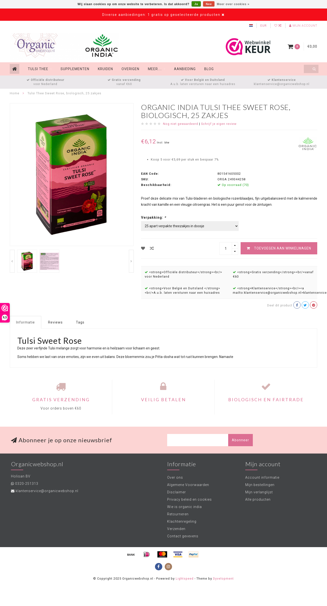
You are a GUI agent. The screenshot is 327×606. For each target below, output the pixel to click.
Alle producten (258, 499)
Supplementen (75, 69)
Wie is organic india (184, 507)
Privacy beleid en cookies (189, 499)
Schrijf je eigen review (218, 124)
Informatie (25, 322)
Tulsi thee (38, 69)
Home (14, 93)
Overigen (130, 69)
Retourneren (178, 514)
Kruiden (105, 69)
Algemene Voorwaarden (188, 485)
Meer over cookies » (233, 4)
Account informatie (262, 477)
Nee (209, 4)
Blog (209, 69)
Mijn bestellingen (260, 485)
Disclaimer (176, 492)
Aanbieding (185, 69)
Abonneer (240, 440)
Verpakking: (153, 217)
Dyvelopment (223, 578)
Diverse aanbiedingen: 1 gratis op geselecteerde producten (161, 15)
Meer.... (155, 69)
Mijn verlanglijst (259, 492)
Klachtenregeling (181, 521)
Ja (196, 4)
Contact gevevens (182, 536)
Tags (80, 322)
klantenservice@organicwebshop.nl (281, 84)
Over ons (175, 477)
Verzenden (176, 529)
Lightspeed (185, 578)
